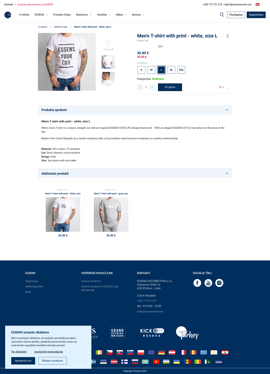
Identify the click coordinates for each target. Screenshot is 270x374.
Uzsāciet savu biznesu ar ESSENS (35, 4)
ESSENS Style (61, 27)
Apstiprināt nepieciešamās (48, 351)
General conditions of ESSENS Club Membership (99, 288)
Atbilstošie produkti (55, 173)
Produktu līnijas (62, 14)
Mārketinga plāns (34, 286)
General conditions (91, 281)
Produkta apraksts (54, 110)
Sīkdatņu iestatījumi (52, 360)
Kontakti (8, 4)
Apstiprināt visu (23, 360)
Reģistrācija (31, 281)
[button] (108, 84)
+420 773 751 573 (212, 4)
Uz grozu (170, 87)
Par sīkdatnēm (19, 351)
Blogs (28, 291)
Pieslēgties (236, 14)
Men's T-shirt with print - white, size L (93, 27)
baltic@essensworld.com (238, 4)
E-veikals (24, 14)
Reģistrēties (256, 14)
